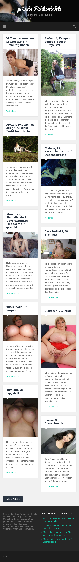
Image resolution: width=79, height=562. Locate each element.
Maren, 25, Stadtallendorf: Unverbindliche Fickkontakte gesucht (17, 220)
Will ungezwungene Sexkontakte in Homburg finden (20, 41)
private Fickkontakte (39, 8)
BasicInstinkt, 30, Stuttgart (57, 232)
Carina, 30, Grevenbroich (54, 421)
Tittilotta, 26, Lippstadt (15, 391)
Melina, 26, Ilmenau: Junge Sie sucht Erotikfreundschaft (20, 128)
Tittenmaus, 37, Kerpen (17, 308)
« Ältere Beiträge (13, 499)
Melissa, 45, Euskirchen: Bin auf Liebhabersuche (58, 151)
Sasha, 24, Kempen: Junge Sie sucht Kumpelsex (58, 41)
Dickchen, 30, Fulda (58, 311)
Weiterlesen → (13, 111)
